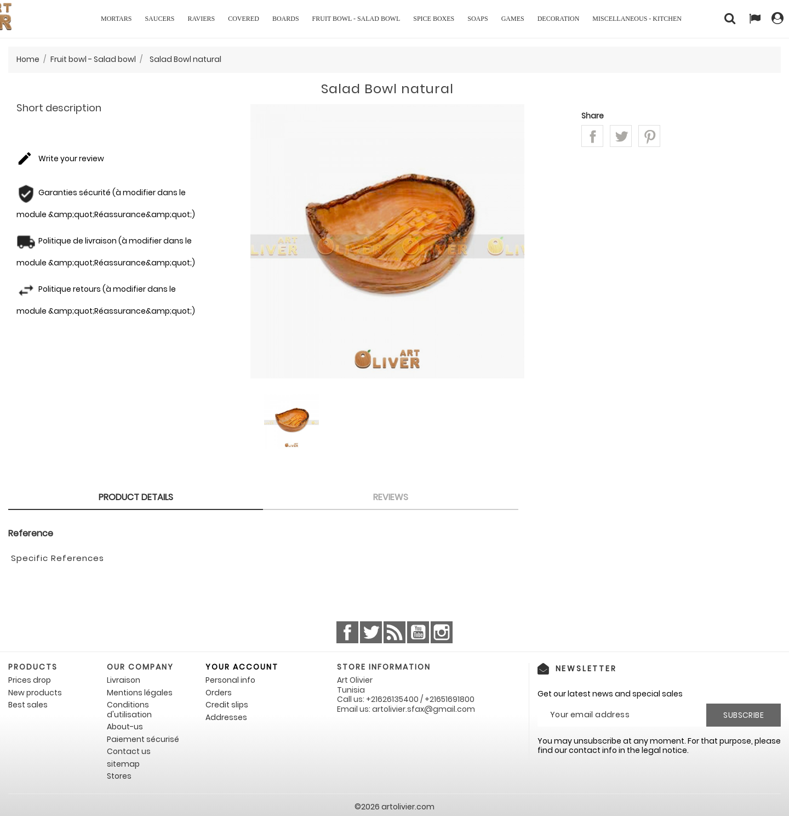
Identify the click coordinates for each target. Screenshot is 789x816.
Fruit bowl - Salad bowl (356, 18)
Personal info (230, 680)
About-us (125, 726)
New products (35, 692)
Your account (241, 666)
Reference (30, 534)
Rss (394, 632)
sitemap (123, 763)
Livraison (123, 680)
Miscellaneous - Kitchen (637, 18)
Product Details (136, 497)
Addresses (226, 717)
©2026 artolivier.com (394, 806)
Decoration (559, 18)
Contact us (129, 751)
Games (512, 18)
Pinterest (649, 136)
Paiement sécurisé (143, 739)
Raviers (201, 18)
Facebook (347, 632)
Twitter (371, 632)
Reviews (390, 497)
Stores (119, 775)
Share (592, 136)
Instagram (442, 632)
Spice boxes (433, 18)
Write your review (60, 159)
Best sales (28, 704)
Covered (243, 18)
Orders (218, 692)
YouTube (418, 632)
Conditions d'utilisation (129, 709)
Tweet (620, 136)
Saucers (159, 18)
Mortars (116, 18)
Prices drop (29, 680)
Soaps (477, 18)
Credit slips (226, 704)
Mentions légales (140, 692)
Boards (285, 18)
